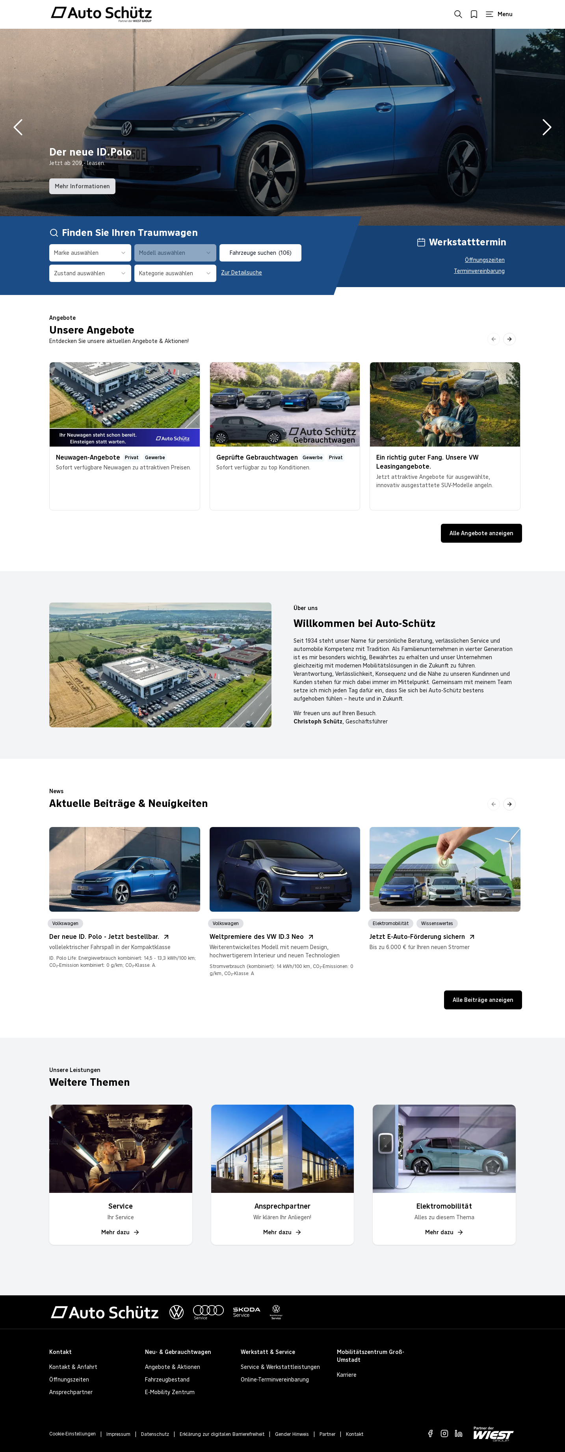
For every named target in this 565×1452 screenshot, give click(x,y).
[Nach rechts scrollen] (509, 339)
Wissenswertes (437, 923)
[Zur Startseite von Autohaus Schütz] (101, 14)
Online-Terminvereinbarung (275, 1379)
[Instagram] (444, 1433)
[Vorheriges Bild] (18, 127)
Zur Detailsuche (241, 272)
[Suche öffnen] (458, 14)
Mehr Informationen (82, 186)
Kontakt (354, 1434)
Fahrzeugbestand (167, 1379)
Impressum (118, 1434)
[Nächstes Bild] (547, 127)
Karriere (347, 1374)
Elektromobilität (391, 923)
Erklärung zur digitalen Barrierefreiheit (222, 1434)
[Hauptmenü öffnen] (499, 14)
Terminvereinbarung (479, 270)
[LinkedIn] (458, 1433)
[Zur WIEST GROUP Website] (494, 1434)
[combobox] (90, 252)
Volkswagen (65, 923)
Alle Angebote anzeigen (481, 533)
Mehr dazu (120, 1232)
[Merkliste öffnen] (474, 14)
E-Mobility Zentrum (170, 1392)
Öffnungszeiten (485, 259)
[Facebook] (430, 1433)
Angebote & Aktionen (172, 1366)
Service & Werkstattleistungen (280, 1366)
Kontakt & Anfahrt (73, 1366)
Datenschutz (155, 1434)
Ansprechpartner (71, 1392)
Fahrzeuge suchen (261, 253)
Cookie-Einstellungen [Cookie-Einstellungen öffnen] (72, 1434)
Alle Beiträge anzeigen (483, 999)
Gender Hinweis (292, 1434)
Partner (327, 1434)
